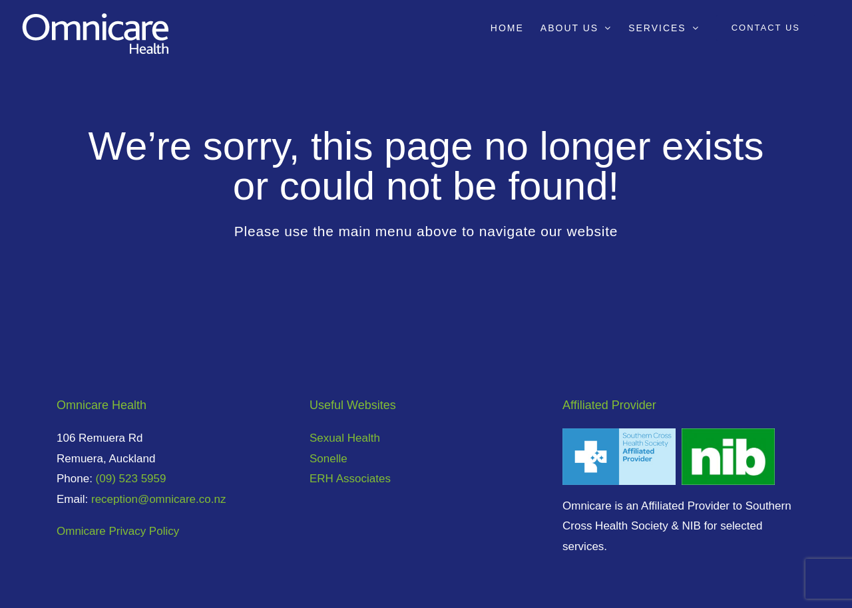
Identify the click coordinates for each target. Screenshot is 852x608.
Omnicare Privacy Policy (118, 531)
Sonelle (328, 458)
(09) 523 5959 (131, 478)
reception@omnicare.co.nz (158, 499)
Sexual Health (345, 438)
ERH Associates (350, 478)
